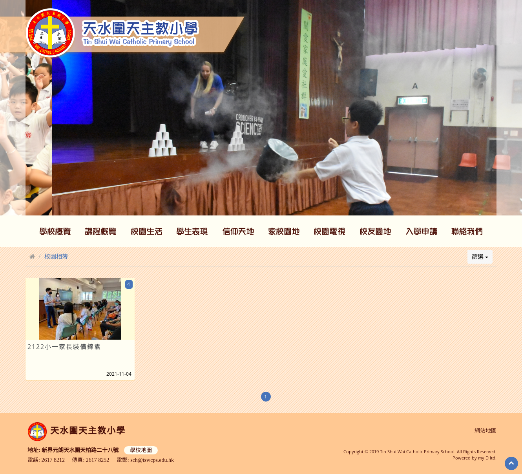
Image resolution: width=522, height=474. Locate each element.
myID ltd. (487, 458)
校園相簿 (56, 256)
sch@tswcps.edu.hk (152, 460)
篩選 (480, 257)
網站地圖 (485, 431)
